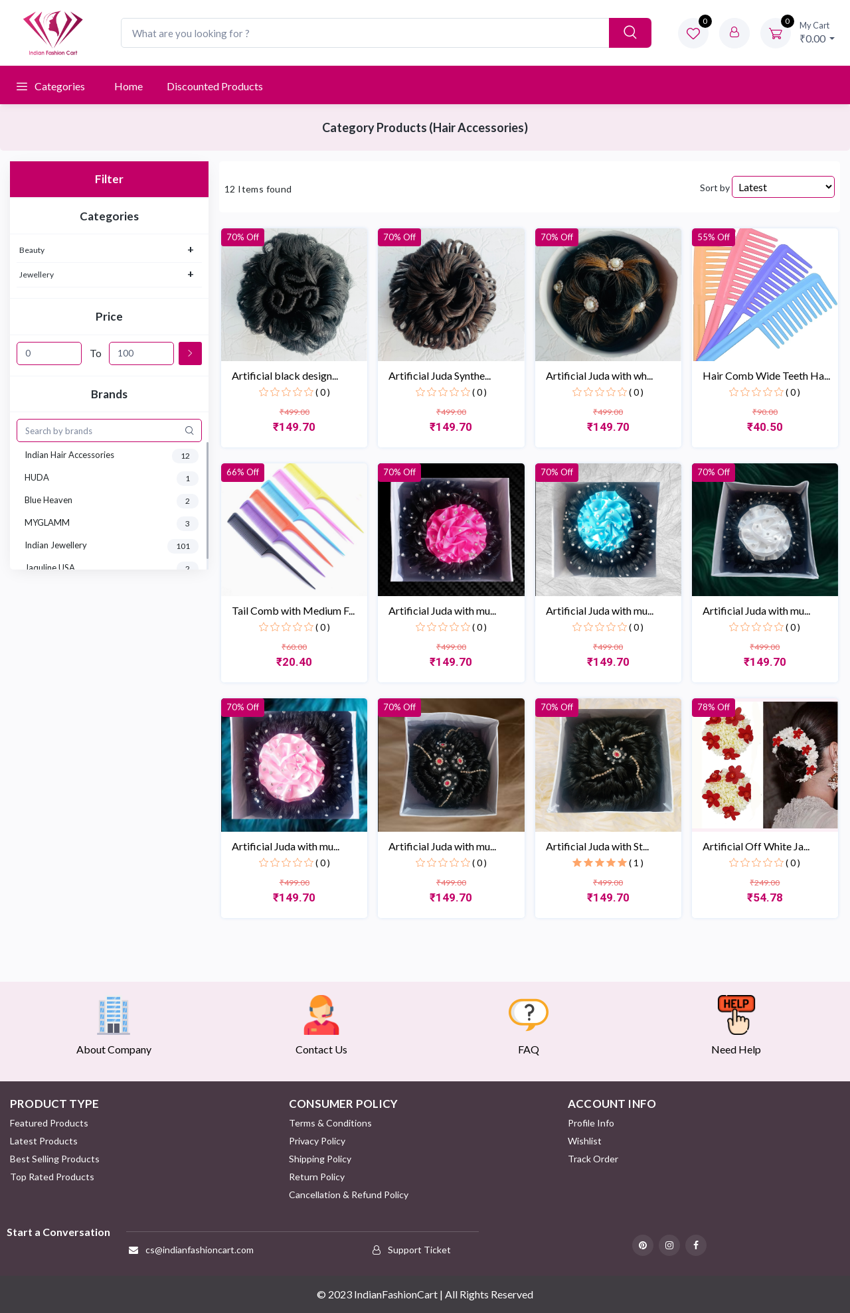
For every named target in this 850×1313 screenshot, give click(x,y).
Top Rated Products (52, 1176)
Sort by (715, 187)
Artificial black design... (285, 375)
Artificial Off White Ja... (756, 846)
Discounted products (215, 86)
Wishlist (585, 1140)
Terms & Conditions (330, 1122)
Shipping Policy (320, 1158)
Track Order (593, 1158)
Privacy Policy (317, 1140)
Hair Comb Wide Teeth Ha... (766, 375)
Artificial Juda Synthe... (439, 375)
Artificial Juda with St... (597, 846)
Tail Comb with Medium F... (293, 610)
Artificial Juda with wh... (599, 375)
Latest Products (44, 1140)
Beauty (31, 250)
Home (128, 86)
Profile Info (591, 1122)
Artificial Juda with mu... (442, 610)
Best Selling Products (55, 1158)
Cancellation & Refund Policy (348, 1194)
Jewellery (36, 274)
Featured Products (49, 1122)
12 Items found (258, 188)
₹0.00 (817, 31)
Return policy (317, 1176)
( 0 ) (322, 392)
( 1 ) (636, 862)
